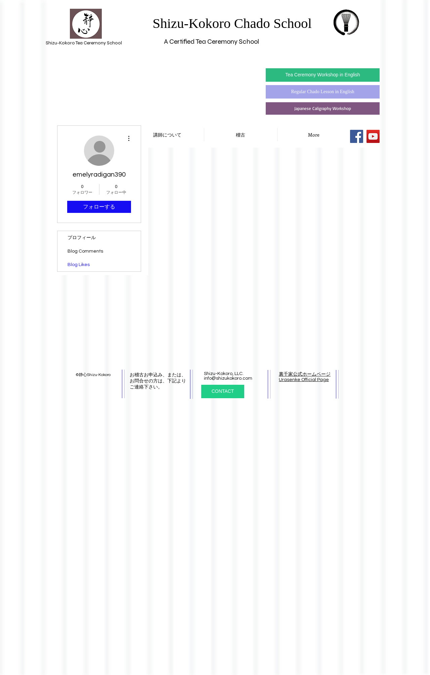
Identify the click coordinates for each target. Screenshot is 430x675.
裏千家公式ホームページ (305, 374)
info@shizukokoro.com (228, 378)
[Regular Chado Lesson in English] (323, 92)
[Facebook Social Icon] (356, 136)
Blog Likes (79, 264)
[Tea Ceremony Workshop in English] (323, 75)
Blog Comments (85, 251)
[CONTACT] (222, 391)
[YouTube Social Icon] (373, 136)
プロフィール (82, 237)
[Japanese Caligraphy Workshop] (323, 108)
